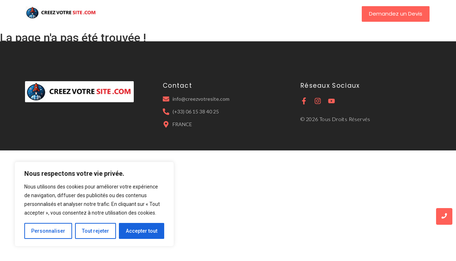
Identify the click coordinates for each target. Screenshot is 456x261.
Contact (288, 13)
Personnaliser (48, 231)
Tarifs (257, 13)
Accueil (157, 13)
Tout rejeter (95, 231)
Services (226, 13)
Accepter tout (141, 231)
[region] (94, 204)
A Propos (191, 13)
